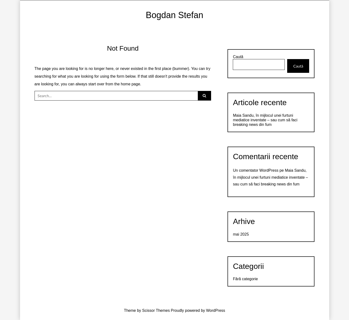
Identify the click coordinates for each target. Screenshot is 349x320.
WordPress (215, 310)
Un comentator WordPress (255, 170)
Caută (238, 57)
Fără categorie (245, 279)
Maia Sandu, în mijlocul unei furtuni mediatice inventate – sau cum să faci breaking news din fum (265, 120)
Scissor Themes (156, 310)
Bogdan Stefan (174, 15)
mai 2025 (241, 234)
